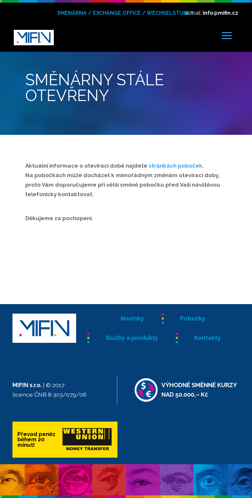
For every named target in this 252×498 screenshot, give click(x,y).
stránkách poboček (175, 165)
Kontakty (207, 337)
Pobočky (192, 318)
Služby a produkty (132, 337)
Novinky (132, 318)
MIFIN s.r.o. (27, 385)
